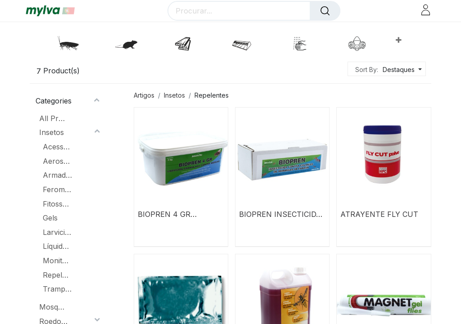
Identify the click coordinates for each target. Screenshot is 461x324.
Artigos (144, 95)
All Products (53, 118)
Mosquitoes (53, 306)
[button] (398, 40)
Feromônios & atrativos (57, 189)
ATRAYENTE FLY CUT (379, 214)
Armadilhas (57, 175)
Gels (50, 217)
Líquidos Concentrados (57, 246)
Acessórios (57, 146)
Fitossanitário (57, 203)
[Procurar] (325, 11)
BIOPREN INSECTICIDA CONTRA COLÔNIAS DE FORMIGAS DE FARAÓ (281, 214)
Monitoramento (57, 260)
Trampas (57, 288)
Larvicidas (57, 232)
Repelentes (57, 274)
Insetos (51, 132)
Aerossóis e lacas (57, 161)
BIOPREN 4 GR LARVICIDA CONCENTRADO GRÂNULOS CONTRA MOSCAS (175, 214)
